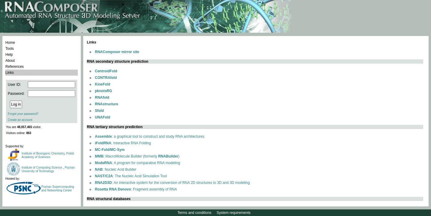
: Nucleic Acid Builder (115, 169)
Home (10, 42)
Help (9, 54)
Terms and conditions (194, 213)
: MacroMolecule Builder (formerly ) (137, 156)
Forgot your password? (23, 114)
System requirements (234, 213)
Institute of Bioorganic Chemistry (43, 153)
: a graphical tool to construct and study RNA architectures (149, 136)
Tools (9, 48)
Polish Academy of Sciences (48, 155)
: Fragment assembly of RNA (136, 189)
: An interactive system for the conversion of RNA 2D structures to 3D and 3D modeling (172, 183)
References (14, 66)
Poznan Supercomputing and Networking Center (57, 188)
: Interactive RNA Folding (123, 143)
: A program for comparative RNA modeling (137, 163)
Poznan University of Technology (48, 169)
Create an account (20, 120)
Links (9, 72)
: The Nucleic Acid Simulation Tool (131, 176)
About (10, 60)
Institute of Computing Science (42, 167)
